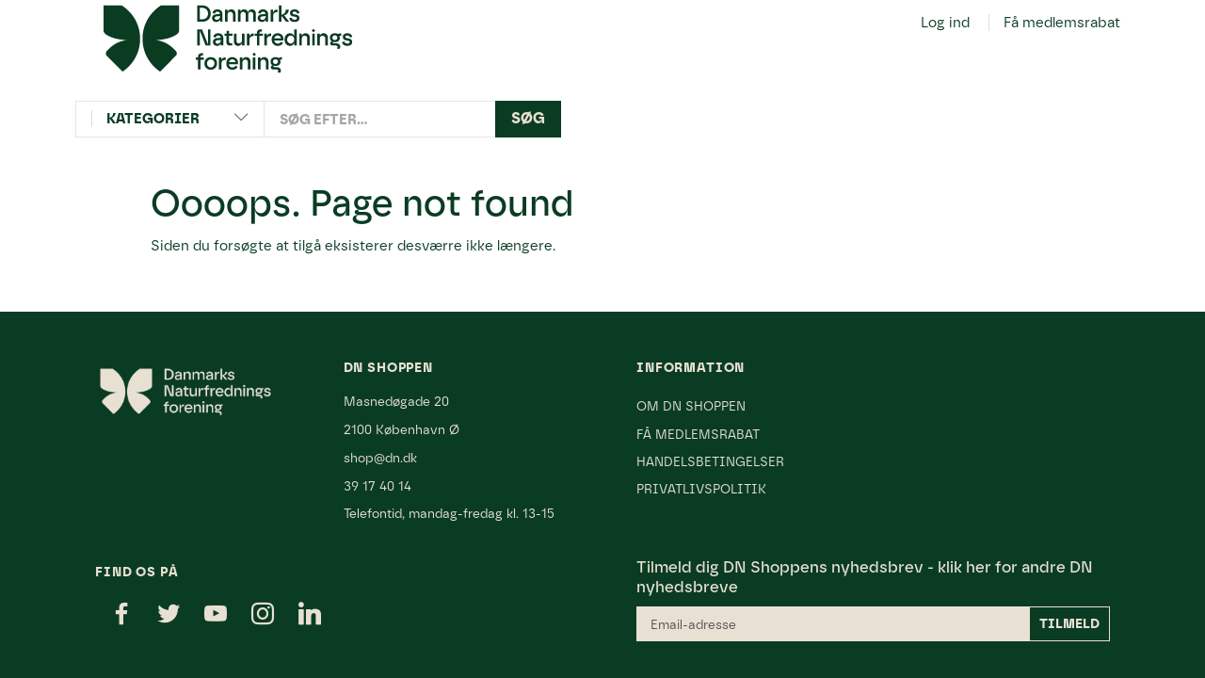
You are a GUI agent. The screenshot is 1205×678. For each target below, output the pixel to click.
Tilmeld (1069, 624)
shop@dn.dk (380, 457)
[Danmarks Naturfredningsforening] (228, 38)
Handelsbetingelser (710, 461)
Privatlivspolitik (701, 488)
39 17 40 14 (377, 485)
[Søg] (528, 119)
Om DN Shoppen (691, 405)
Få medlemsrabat (1062, 22)
